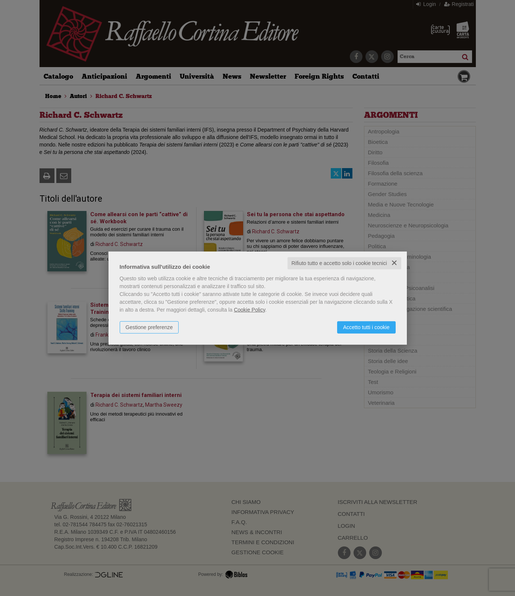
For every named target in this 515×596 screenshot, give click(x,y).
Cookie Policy (249, 310)
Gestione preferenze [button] (149, 327)
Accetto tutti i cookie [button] (366, 327)
